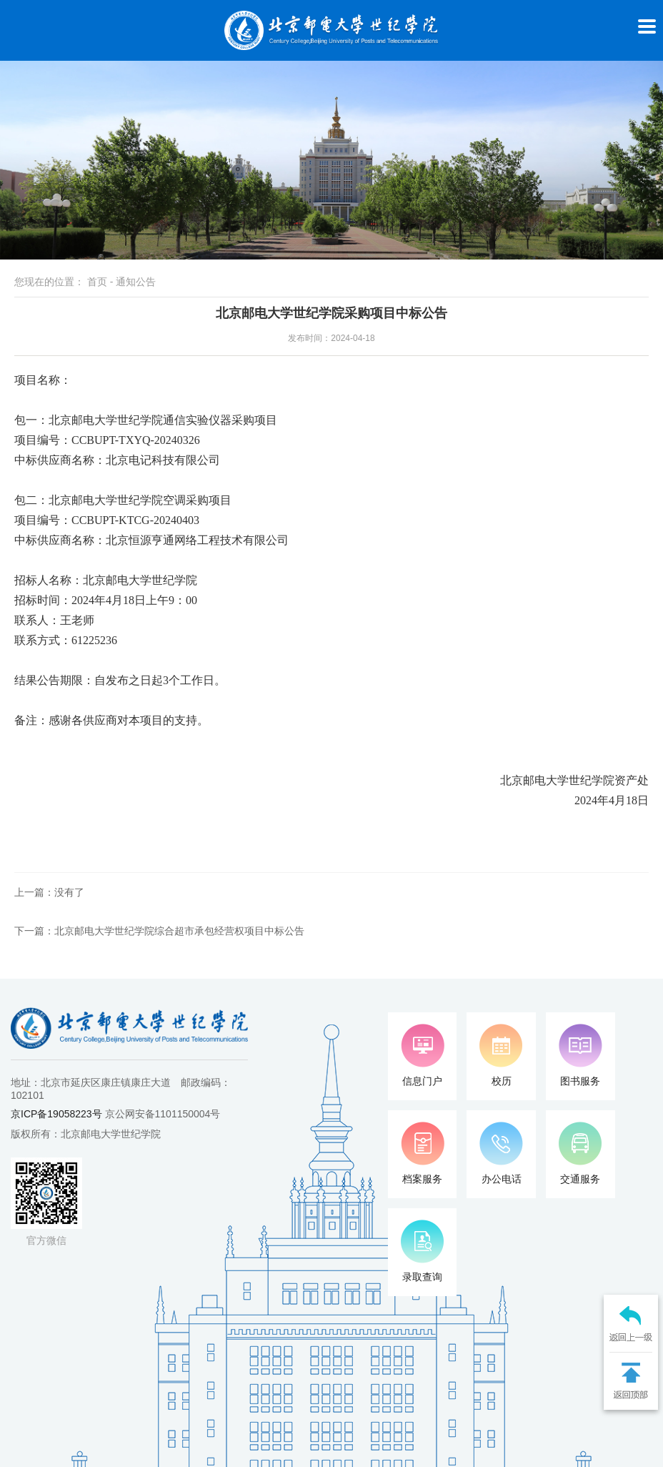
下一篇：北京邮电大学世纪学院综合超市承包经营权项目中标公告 (159, 931)
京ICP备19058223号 (56, 1114)
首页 (97, 281)
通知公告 (136, 281)
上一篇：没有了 (49, 892)
